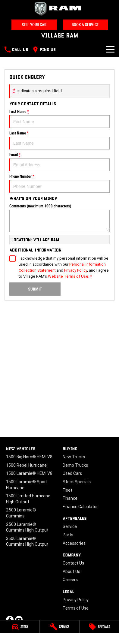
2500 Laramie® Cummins (21, 513)
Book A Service (85, 25)
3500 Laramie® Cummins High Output (27, 541)
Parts (68, 535)
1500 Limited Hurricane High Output (28, 499)
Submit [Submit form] (35, 289)
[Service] (59, 626)
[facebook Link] (10, 619)
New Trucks (74, 457)
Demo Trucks (75, 465)
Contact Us (73, 563)
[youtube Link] (19, 619)
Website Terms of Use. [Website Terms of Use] (68, 276)
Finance (70, 498)
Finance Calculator (80, 506)
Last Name (59, 140)
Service (70, 526)
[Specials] (99, 626)
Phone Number (59, 183)
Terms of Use (76, 608)
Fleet (67, 490)
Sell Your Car (34, 25)
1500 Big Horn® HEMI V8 (29, 457)
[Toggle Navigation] (110, 49)
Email (59, 161)
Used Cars (72, 473)
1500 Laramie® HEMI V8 (29, 473)
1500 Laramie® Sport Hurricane (27, 484)
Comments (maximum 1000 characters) (59, 218)
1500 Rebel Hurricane (26, 465)
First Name (59, 118)
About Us (71, 571)
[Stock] (19, 626)
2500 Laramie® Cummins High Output (27, 527)
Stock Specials (77, 481)
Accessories (74, 543)
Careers (70, 579)
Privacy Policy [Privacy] (75, 270)
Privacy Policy (76, 599)
